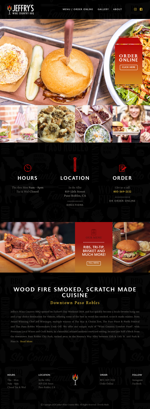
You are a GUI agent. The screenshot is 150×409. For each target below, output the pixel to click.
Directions (75, 205)
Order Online (106, 383)
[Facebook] (141, 9)
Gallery (103, 9)
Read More (26, 341)
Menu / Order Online (78, 9)
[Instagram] (135, 9)
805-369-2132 (122, 191)
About (117, 9)
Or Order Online (122, 201)
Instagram (137, 380)
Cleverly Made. (103, 404)
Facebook (137, 383)
